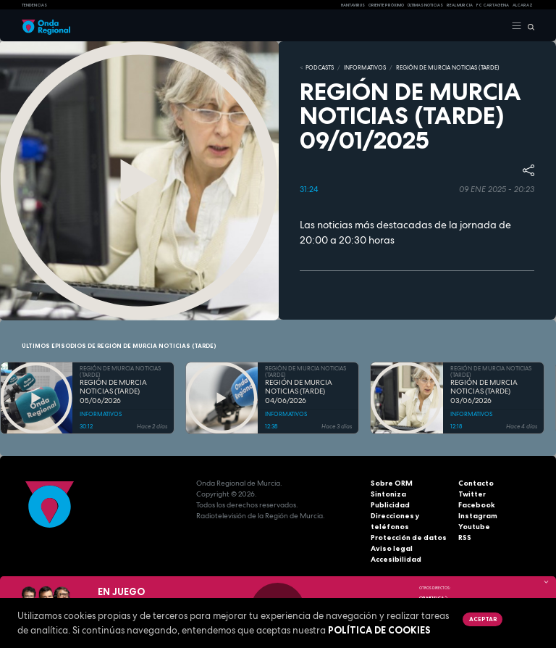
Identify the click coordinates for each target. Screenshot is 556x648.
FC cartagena (492, 5)
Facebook (476, 505)
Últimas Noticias (425, 5)
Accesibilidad (396, 559)
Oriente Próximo (386, 5)
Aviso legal (392, 548)
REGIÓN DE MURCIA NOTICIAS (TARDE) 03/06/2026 (484, 391)
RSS (464, 537)
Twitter (472, 494)
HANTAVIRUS (353, 5)
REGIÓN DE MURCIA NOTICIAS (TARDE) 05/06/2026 (113, 391)
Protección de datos (409, 537)
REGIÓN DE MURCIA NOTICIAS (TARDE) (448, 67)
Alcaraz (523, 5)
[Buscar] (528, 26)
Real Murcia (460, 5)
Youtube (474, 526)
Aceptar (483, 619)
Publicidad (390, 505)
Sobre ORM (392, 483)
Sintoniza (388, 494)
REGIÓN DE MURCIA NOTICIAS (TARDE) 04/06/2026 (298, 391)
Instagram (477, 515)
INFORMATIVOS (365, 67)
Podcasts (320, 67)
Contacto (476, 483)
